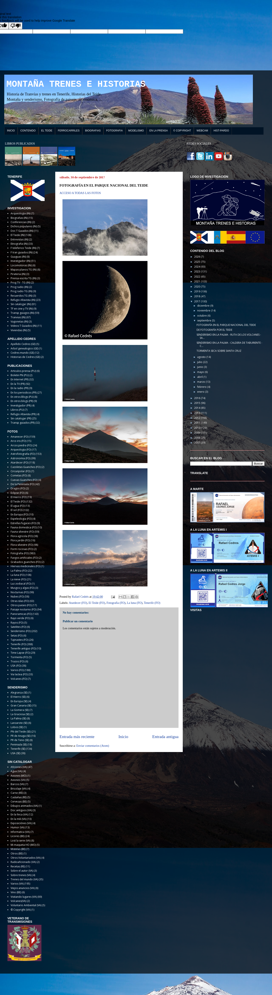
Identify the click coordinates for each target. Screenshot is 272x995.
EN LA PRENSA (158, 130)
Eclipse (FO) (17, 493)
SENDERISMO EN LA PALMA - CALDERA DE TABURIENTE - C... (229, 344)
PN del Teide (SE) (21, 731)
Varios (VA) (17, 883)
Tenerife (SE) (18, 749)
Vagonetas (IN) (19, 321)
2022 (197, 276)
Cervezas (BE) (19, 801)
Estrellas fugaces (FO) (23, 523)
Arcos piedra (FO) (21, 445)
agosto (201, 357)
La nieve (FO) (18, 579)
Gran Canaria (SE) (21, 705)
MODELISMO (136, 130)
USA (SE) (15, 753)
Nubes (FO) (17, 596)
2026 (197, 256)
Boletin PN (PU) (20, 375)
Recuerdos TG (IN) (21, 295)
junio (200, 367)
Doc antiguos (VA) (21, 810)
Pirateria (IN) (18, 274)
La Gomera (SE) (20, 710)
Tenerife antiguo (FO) (23, 648)
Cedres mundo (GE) (22, 352)
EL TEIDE (46, 130)
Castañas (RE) (19, 797)
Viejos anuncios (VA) (23, 888)
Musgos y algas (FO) (22, 588)
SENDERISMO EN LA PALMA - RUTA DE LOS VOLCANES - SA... (229, 336)
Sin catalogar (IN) (21, 304)
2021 (197, 281)
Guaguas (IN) (18, 256)
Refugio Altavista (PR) (23, 414)
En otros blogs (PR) (22, 401)
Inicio (123, 736)
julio (200, 362)
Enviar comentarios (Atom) (92, 745)
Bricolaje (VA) (19, 788)
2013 (197, 413)
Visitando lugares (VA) (24, 897)
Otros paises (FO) (21, 605)
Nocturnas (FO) (20, 592)
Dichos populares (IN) (24, 226)
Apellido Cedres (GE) (23, 344)
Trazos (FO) (17, 661)
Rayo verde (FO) (20, 618)
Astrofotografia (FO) (23, 454)
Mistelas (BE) (18, 849)
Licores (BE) (17, 836)
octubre (202, 315)
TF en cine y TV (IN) (22, 308)
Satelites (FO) (18, 627)
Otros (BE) (17, 853)
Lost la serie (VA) (20, 840)
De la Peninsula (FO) (22, 484)
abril (200, 377)
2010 (197, 428)
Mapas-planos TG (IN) (24, 269)
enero (201, 392)
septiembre (204, 320)
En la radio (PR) (19, 388)
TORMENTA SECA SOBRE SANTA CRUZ (219, 351)
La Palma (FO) (19, 570)
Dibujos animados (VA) (24, 806)
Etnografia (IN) (19, 244)
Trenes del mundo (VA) (24, 879)
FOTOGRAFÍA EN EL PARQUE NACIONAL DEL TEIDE (226, 325)
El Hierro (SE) (18, 697)
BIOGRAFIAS (93, 130)
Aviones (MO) (19, 775)
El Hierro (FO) (19, 497)
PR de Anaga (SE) (20, 736)
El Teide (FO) (97, 602)
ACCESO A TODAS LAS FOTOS (80, 193)
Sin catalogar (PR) (21, 418)
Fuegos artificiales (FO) (24, 558)
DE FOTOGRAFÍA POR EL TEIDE (214, 330)
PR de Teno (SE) (20, 740)
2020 (197, 286)
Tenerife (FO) (152, 602)
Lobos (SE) (17, 727)
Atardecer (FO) (78, 602)
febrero (202, 387)
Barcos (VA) (17, 784)
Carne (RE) (17, 793)
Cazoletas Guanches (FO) (26, 467)
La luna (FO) (134, 602)
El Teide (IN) (18, 235)
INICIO (11, 130)
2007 (197, 442)
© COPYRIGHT (182, 130)
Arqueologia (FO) (21, 449)
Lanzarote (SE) (19, 723)
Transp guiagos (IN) (22, 313)
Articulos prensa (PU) (23, 371)
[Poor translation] (15, 25)
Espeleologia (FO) (21, 519)
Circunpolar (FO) (20, 471)
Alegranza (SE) (19, 692)
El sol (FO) (16, 510)
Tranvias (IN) (18, 317)
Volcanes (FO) (19, 679)
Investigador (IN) (20, 261)
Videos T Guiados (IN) (24, 326)
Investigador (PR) (21, 405)
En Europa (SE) (19, 701)
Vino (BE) (16, 892)
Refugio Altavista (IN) (23, 300)
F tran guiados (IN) (22, 252)
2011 (197, 422)
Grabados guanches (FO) (26, 562)
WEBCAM (202, 130)
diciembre (203, 305)
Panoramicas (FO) (21, 614)
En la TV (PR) (18, 384)
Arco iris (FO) (18, 441)
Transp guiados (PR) (23, 422)
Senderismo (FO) (21, 631)
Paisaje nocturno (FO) (23, 609)
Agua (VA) (16, 771)
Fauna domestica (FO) (24, 527)
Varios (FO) (17, 670)
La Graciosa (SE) (20, 714)
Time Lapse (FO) (20, 652)
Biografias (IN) (19, 218)
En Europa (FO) (19, 514)
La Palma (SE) (18, 718)
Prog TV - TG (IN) (20, 282)
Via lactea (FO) (19, 674)
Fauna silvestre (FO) (22, 531)
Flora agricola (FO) (22, 536)
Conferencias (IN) (21, 222)
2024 (197, 266)
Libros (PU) (17, 410)
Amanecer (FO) (19, 436)
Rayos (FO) (17, 622)
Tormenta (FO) (19, 657)
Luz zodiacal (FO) (21, 583)
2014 (197, 408)
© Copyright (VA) (21, 909)
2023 (197, 271)
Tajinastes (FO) (19, 640)
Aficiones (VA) (19, 767)
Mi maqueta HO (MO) (23, 845)
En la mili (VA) (18, 819)
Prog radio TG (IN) (21, 291)
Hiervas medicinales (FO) (25, 566)
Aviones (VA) (18, 780)
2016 (197, 398)
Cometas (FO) (19, 475)
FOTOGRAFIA (114, 130)
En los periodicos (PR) (24, 392)
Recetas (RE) (18, 866)
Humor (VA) (17, 827)
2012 (197, 418)
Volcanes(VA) (18, 901)
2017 (197, 301)
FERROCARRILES (68, 130)
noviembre (204, 310)
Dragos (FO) (18, 488)
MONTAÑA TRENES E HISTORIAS (76, 84)
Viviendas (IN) (19, 330)
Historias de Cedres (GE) (25, 357)
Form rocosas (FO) (22, 549)
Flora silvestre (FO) (22, 545)
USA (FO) (16, 665)
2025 (197, 262)
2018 (197, 296)
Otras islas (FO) (20, 601)
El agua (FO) (18, 506)
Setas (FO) (17, 635)
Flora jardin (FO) (20, 540)
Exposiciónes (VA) (21, 823)
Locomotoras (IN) (21, 265)
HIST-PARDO (221, 130)
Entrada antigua (165, 736)
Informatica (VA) (20, 832)
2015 (197, 403)
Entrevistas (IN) (19, 239)
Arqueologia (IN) (20, 213)
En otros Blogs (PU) (22, 397)
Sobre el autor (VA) (22, 870)
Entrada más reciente (77, 736)
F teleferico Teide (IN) (23, 248)
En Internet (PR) (19, 379)
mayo (201, 372)
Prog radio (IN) (19, 287)
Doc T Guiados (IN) (22, 231)
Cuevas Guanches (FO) (24, 480)
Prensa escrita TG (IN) (23, 278)
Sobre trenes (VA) (21, 875)
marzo (201, 382)
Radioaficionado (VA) (23, 862)
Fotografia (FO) (115, 602)
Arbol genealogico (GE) (24, 348)
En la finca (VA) (19, 814)
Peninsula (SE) (19, 744)
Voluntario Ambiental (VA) (26, 905)
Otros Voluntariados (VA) (26, 858)
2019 (197, 291)
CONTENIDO (28, 130)
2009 (197, 432)
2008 (197, 438)
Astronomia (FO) (20, 458)
